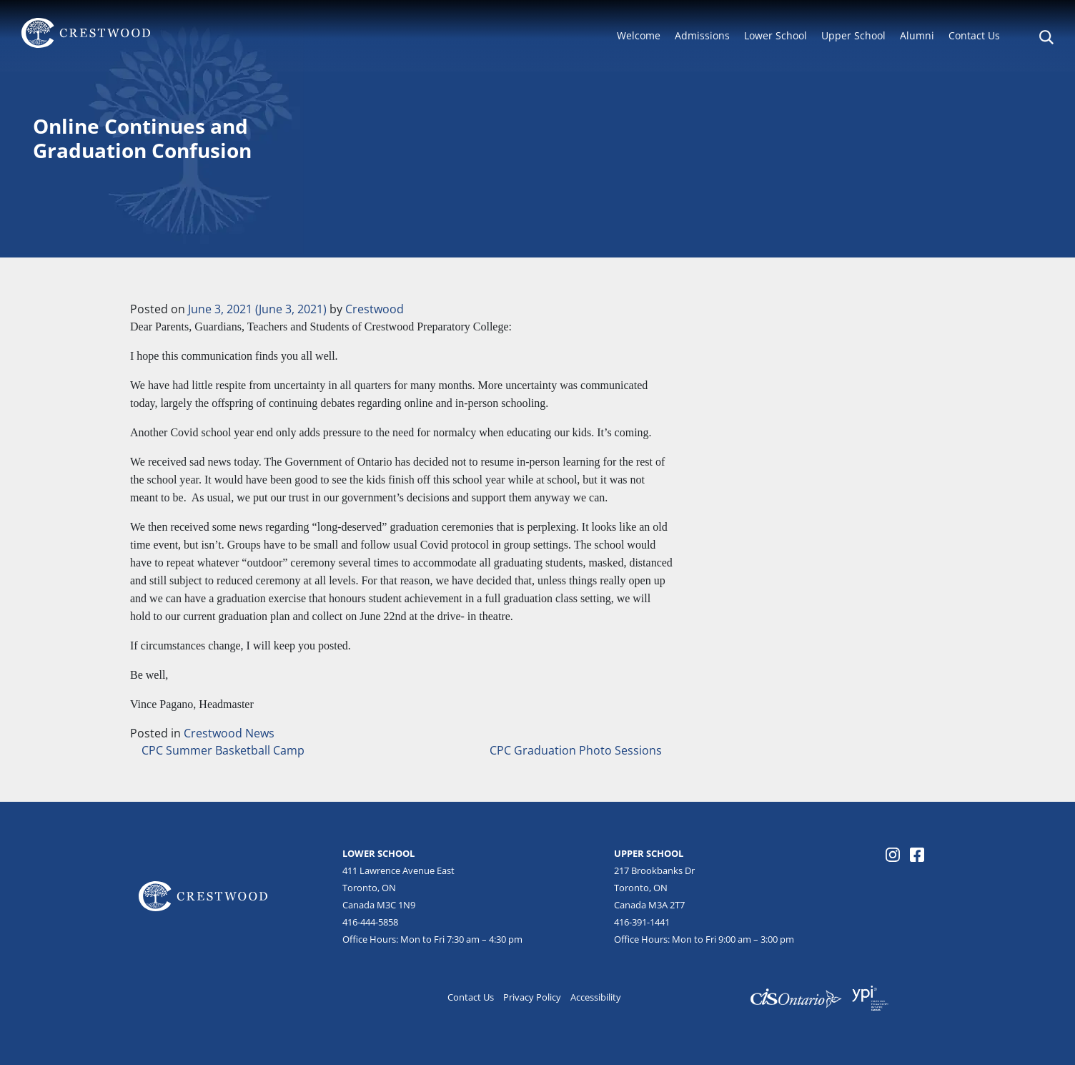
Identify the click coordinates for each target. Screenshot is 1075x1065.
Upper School (853, 35)
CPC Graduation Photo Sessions (577, 750)
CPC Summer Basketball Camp (221, 750)
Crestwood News (229, 733)
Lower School (775, 35)
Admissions (702, 35)
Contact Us (974, 35)
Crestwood (374, 309)
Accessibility (595, 997)
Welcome (638, 35)
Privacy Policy (532, 997)
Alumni (917, 35)
